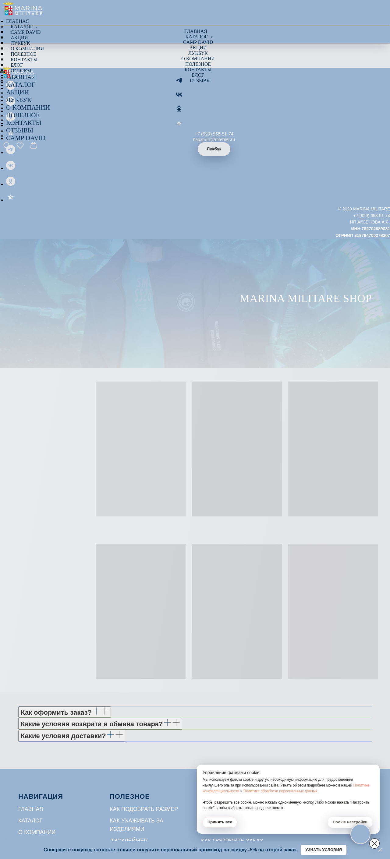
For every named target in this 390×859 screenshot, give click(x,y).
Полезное (198, 64)
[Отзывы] (179, 125)
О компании (197, 58)
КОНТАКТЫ (23, 122)
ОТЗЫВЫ (19, 130)
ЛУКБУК (18, 100)
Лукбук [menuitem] (20, 43)
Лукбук (197, 53)
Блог (198, 75)
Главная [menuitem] (17, 21)
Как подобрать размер (144, 809)
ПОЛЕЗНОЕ (23, 115)
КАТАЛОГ (20, 84)
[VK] (179, 96)
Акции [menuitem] (19, 37)
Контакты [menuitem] (24, 59)
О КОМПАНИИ (28, 107)
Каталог (197, 36)
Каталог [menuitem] (22, 26)
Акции (198, 47)
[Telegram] (179, 82)
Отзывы (200, 80)
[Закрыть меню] (2, 72)
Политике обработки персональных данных (280, 791)
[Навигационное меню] (4, 57)
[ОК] (179, 111)
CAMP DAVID (25, 138)
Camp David (198, 42)
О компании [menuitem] (27, 48)
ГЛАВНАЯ (21, 77)
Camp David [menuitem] (26, 32)
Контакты (198, 69)
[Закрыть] (380, 850)
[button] (6, 50)
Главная (195, 31)
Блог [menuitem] (17, 65)
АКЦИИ (17, 92)
